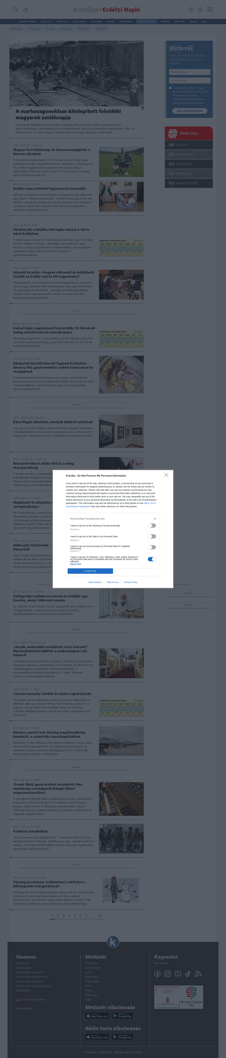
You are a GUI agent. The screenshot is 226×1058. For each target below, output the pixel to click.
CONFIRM (90, 571)
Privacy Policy (130, 582)
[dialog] (113, 529)
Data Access (113, 582)
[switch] (152, 525)
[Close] (167, 476)
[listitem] (113, 518)
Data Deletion (95, 582)
